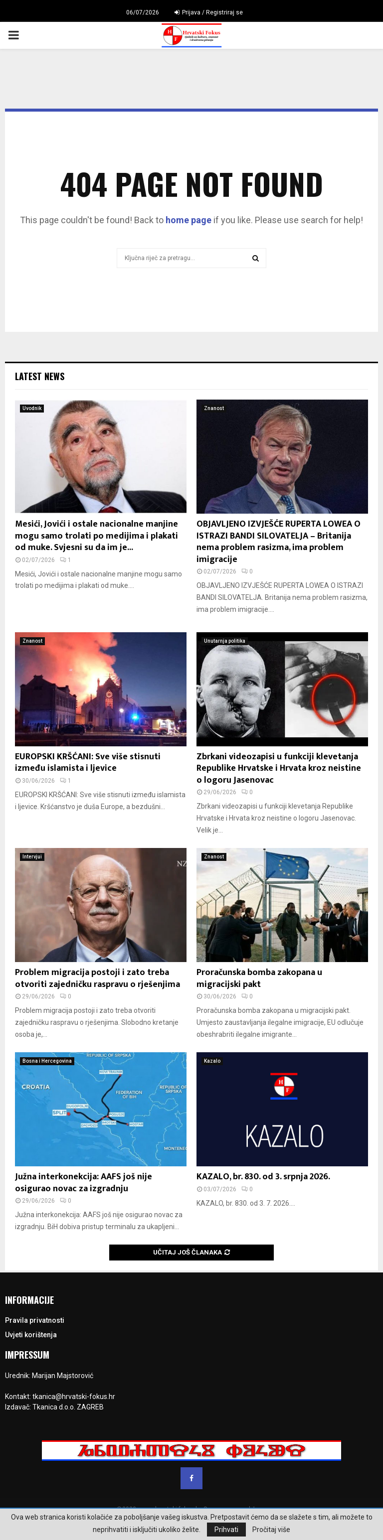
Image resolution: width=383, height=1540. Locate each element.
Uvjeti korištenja (31, 1335)
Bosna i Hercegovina (47, 1061)
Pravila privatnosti (34, 1320)
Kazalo (212, 1061)
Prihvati (226, 1530)
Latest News (39, 376)
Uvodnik (31, 408)
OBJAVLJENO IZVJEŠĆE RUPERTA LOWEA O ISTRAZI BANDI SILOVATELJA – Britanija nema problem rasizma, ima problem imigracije (278, 541)
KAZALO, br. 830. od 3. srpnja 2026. (263, 1176)
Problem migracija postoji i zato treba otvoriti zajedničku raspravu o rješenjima (97, 978)
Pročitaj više (271, 1529)
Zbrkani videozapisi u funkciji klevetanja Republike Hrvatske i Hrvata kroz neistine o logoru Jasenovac (278, 768)
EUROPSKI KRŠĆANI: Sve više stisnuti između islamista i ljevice (88, 762)
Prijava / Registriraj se (209, 12)
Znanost (214, 408)
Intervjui (32, 856)
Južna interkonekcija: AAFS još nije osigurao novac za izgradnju (83, 1182)
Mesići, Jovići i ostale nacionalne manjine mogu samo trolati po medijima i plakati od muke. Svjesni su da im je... (96, 536)
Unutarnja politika (224, 641)
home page (188, 220)
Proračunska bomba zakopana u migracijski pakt (259, 978)
